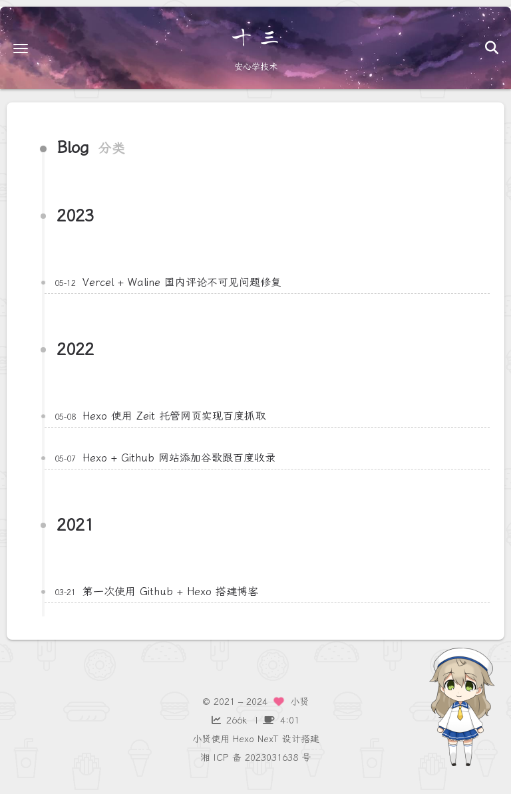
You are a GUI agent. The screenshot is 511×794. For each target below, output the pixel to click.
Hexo (243, 739)
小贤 (201, 739)
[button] (21, 48)
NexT (268, 739)
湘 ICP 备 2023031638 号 (255, 757)
